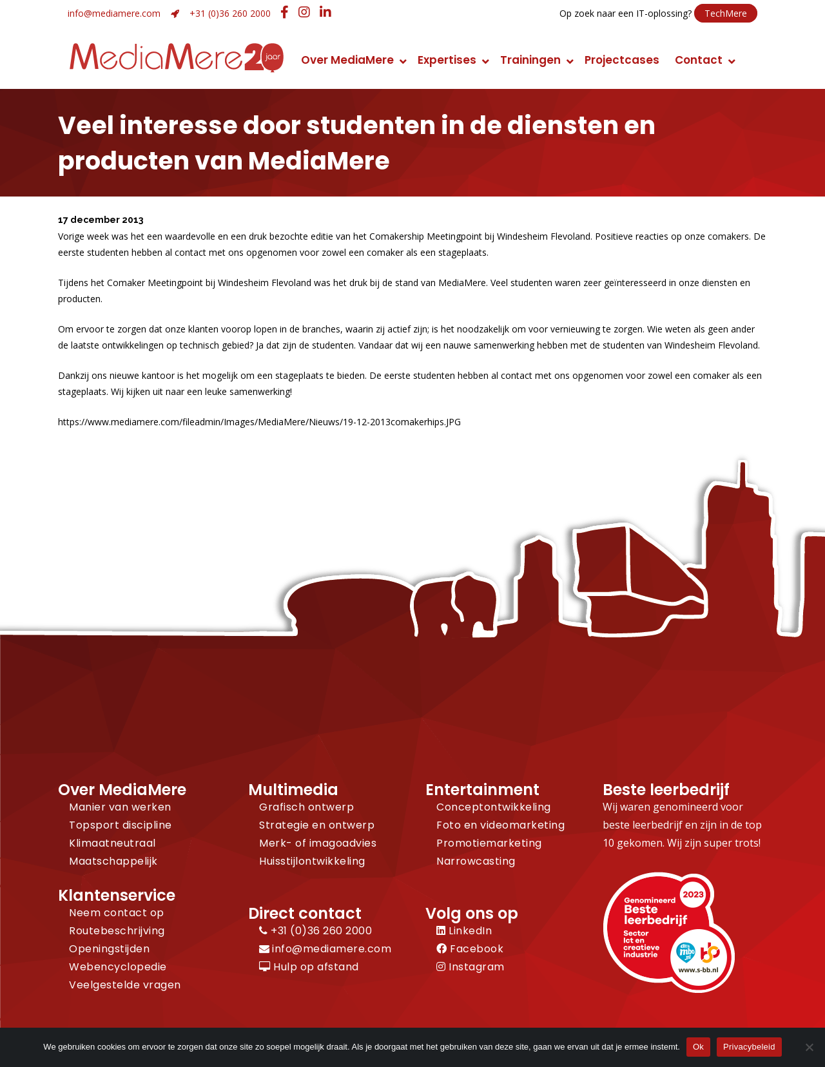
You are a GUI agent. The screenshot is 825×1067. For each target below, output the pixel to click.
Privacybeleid (749, 1047)
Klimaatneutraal (112, 843)
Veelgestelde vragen (125, 984)
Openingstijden (109, 948)
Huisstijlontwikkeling (312, 861)
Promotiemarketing (489, 843)
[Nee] (808, 1047)
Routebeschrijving (117, 930)
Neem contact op (116, 912)
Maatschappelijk (113, 861)
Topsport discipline (120, 825)
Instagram (470, 966)
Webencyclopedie (118, 966)
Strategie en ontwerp (316, 825)
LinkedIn (464, 930)
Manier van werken (120, 807)
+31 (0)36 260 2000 (230, 13)
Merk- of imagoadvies (317, 843)
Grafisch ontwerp (306, 807)
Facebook (469, 948)
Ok (698, 1047)
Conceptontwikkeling (493, 807)
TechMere (725, 13)
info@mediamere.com (114, 13)
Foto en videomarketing (500, 825)
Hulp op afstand (309, 966)
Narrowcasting (476, 861)
